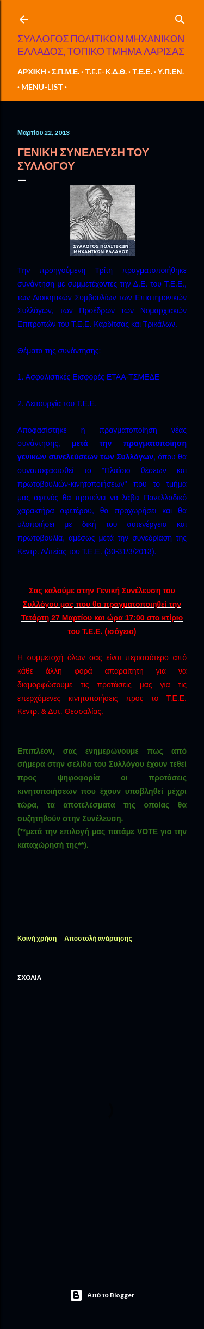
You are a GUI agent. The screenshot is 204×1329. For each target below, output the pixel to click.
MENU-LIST (42, 86)
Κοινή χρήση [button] (37, 938)
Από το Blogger (102, 1295)
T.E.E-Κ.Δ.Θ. (106, 71)
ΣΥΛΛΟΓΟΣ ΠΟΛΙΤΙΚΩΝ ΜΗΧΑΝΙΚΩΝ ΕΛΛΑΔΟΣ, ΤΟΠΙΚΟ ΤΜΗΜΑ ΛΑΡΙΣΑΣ (100, 45)
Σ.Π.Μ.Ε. (66, 71)
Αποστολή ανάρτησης (98, 938)
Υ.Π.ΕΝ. (171, 71)
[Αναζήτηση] (180, 17)
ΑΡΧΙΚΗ (31, 71)
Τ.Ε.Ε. (142, 71)
